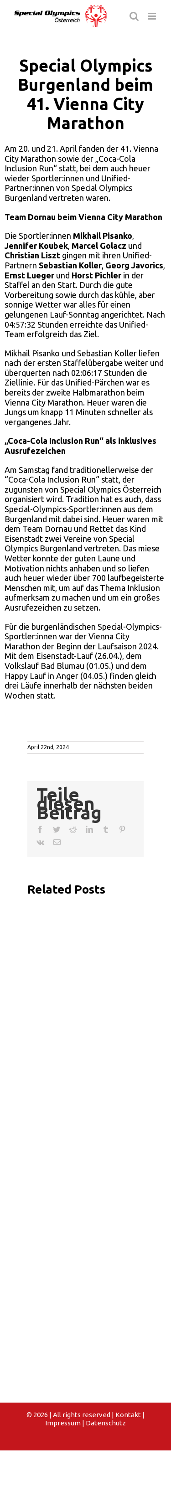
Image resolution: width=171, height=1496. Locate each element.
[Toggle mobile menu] (152, 16)
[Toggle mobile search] (134, 16)
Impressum (63, 1423)
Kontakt (128, 1415)
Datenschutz (106, 1423)
